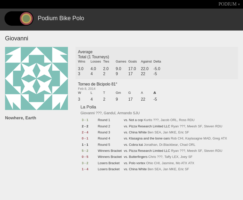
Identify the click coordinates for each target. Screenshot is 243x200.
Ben (150, 132)
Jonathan (150, 145)
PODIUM (228, 4)
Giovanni (87, 113)
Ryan (175, 126)
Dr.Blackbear (168, 145)
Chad (184, 145)
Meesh (192, 126)
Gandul (109, 113)
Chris (152, 157)
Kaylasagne (193, 138)
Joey (183, 157)
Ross (182, 120)
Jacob (164, 120)
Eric (181, 132)
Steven (209, 126)
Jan (165, 132)
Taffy (167, 157)
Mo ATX (181, 163)
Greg (216, 138)
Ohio (149, 163)
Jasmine (168, 163)
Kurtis (148, 120)
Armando (124, 113)
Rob (174, 138)
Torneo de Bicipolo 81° (97, 84)
